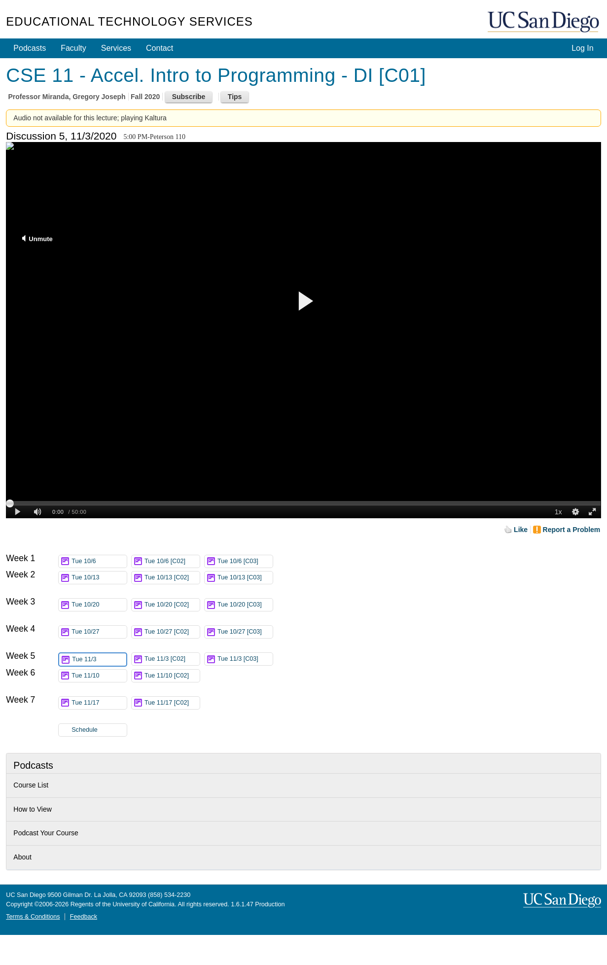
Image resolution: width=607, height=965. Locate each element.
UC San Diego (544, 22)
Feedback (83, 916)
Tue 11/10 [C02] (172, 677)
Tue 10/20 (99, 605)
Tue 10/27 (99, 632)
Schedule (84, 729)
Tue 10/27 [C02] (172, 633)
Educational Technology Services (129, 21)
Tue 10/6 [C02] (172, 561)
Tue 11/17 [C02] (172, 704)
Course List (30, 785)
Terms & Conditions (33, 916)
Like (521, 530)
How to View (32, 809)
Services (116, 48)
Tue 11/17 (99, 703)
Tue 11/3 (99, 659)
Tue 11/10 (99, 676)
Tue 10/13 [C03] (245, 579)
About (22, 857)
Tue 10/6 (99, 561)
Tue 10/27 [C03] (245, 633)
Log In (582, 48)
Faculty (73, 48)
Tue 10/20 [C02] (172, 606)
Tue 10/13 (99, 578)
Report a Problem (572, 530)
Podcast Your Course (45, 833)
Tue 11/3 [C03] (245, 659)
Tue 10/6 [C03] (245, 561)
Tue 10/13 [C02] (172, 579)
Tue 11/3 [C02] (172, 659)
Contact (159, 48)
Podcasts (29, 48)
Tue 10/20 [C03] (245, 606)
